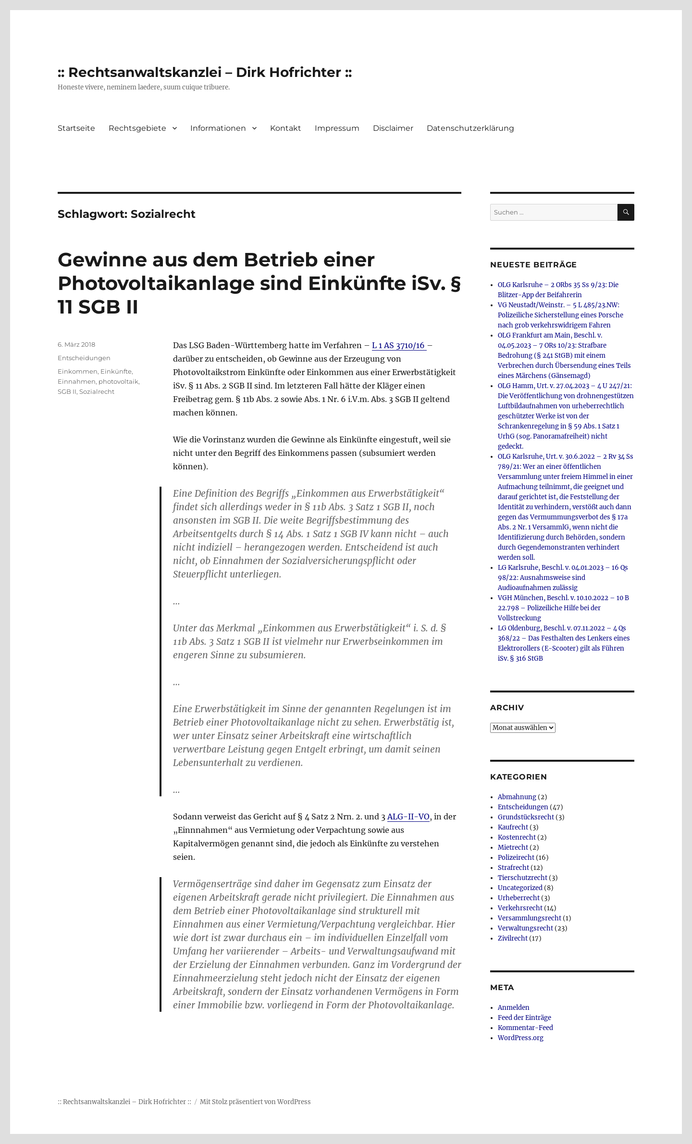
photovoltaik (118, 381)
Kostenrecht (517, 837)
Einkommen (78, 371)
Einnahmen (77, 381)
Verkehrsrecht (520, 908)
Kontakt (285, 128)
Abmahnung (517, 797)
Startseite (76, 128)
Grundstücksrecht (526, 817)
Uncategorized (520, 888)
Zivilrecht (513, 938)
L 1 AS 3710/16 (399, 345)
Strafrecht (513, 868)
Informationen (218, 128)
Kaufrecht (513, 827)
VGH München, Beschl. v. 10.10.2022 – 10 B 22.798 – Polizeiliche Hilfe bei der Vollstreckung (563, 608)
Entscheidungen (84, 358)
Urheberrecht (519, 898)
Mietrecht (513, 847)
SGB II (67, 391)
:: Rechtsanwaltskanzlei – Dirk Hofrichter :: (205, 72)
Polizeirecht (516, 858)
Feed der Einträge (524, 1018)
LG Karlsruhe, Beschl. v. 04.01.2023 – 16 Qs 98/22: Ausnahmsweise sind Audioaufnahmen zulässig (563, 578)
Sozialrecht (96, 391)
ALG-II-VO (408, 816)
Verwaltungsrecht (525, 928)
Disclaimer (393, 128)
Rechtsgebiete (137, 128)
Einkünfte (116, 371)
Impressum (337, 128)
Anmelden (514, 1008)
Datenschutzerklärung (470, 128)
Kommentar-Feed (525, 1028)
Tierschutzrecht (522, 878)
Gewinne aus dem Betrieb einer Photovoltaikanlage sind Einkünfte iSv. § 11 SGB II (259, 283)
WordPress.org (521, 1038)
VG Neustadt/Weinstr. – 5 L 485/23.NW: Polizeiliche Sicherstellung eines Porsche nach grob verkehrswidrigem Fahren (560, 315)
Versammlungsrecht (529, 918)
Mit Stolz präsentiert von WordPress (255, 1102)
